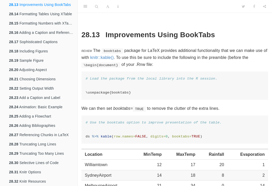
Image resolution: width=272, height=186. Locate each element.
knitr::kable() (102, 57)
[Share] (264, 6)
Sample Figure (26, 60)
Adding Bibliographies (32, 125)
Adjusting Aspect (28, 70)
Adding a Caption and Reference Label (43, 32)
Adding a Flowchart (30, 116)
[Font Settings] (107, 6)
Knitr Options (25, 172)
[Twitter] (243, 6)
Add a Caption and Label (34, 98)
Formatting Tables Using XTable (40, 14)
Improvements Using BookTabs (40, 5)
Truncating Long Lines (32, 144)
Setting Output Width (31, 88)
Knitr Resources (27, 181)
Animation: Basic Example (36, 107)
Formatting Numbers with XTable (41, 23)
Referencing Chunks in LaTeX (39, 135)
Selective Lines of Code (34, 163)
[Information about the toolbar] (118, 6)
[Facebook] (254, 6)
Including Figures (28, 51)
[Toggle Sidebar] (85, 6)
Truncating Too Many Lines (36, 153)
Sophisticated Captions (33, 42)
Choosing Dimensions (32, 79)
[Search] (96, 6)
